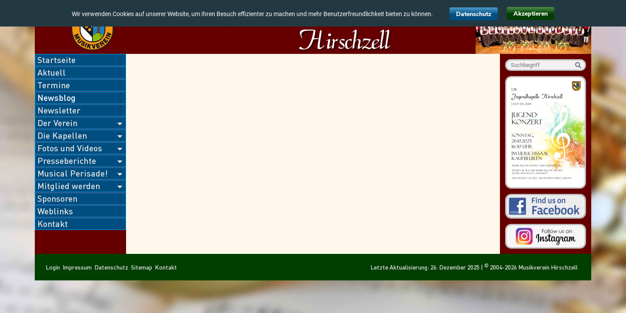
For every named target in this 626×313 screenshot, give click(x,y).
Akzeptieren (530, 14)
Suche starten (578, 65)
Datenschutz (473, 14)
